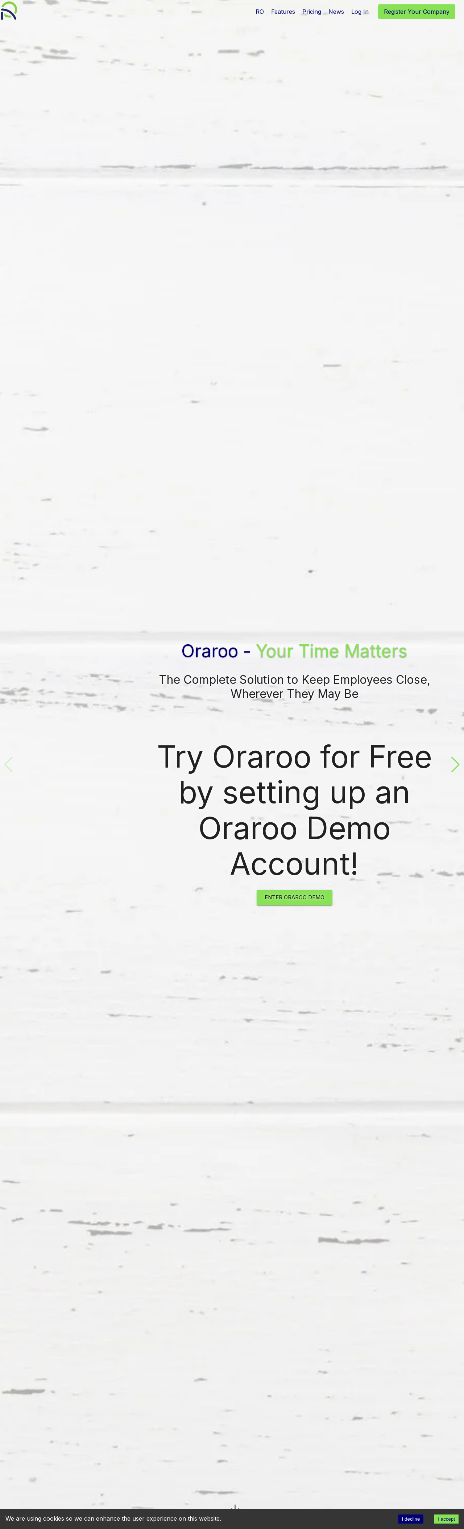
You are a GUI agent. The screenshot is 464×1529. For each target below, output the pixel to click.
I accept (446, 1519)
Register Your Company (416, 11)
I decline (411, 1519)
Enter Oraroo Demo (294, 897)
